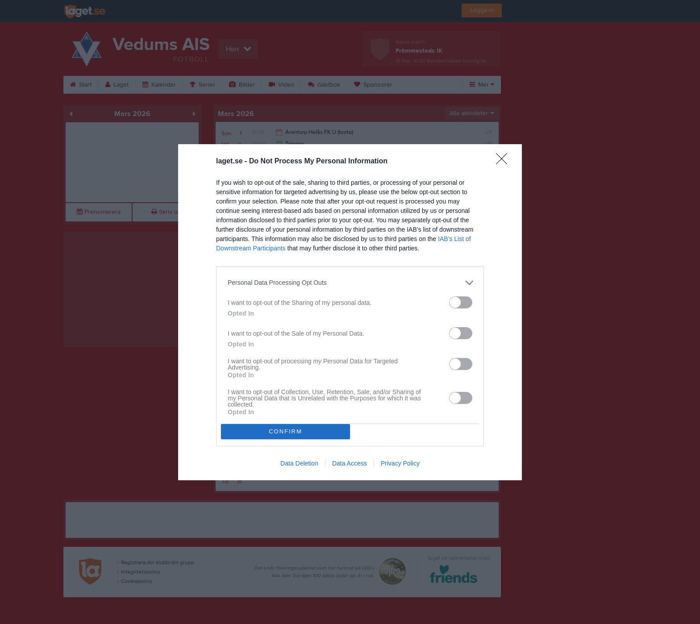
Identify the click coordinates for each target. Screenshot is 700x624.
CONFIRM (285, 431)
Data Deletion (299, 463)
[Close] (504, 161)
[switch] (460, 302)
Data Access (349, 463)
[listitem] (350, 282)
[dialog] (350, 312)
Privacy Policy (400, 463)
